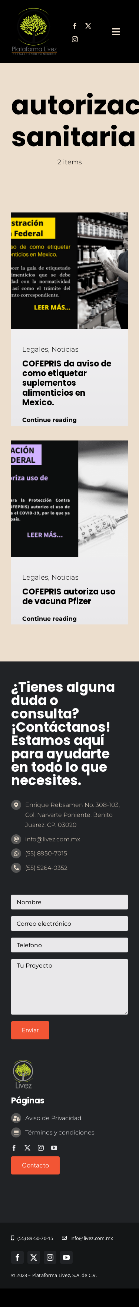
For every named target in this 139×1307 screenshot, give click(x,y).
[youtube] (54, 1148)
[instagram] (75, 39)
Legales (35, 349)
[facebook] (75, 26)
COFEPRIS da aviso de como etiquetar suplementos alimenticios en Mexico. (66, 383)
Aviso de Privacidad (53, 1118)
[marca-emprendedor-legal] (34, 11)
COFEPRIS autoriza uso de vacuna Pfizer (68, 596)
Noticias (65, 349)
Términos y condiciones (60, 1132)
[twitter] (88, 26)
